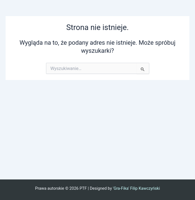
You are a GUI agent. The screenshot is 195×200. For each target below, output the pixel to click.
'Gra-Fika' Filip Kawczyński (136, 188)
